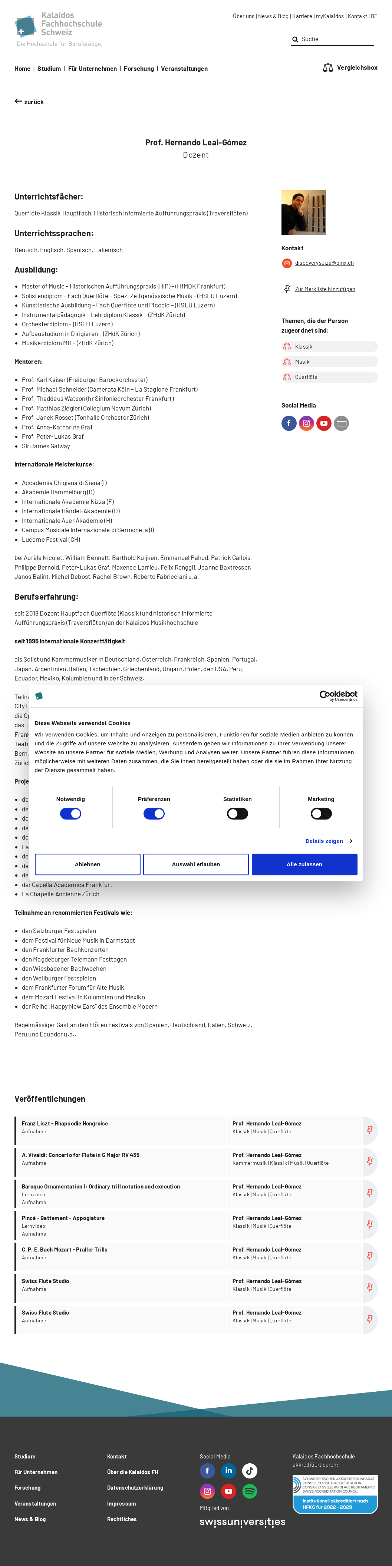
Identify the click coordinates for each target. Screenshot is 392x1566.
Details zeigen (324, 841)
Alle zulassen (304, 864)
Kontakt (357, 16)
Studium (49, 68)
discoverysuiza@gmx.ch (317, 263)
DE (374, 16)
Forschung (139, 68)
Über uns (243, 16)
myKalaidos (330, 16)
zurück (34, 101)
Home (22, 68)
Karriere (302, 16)
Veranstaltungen (184, 68)
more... (197, 1131)
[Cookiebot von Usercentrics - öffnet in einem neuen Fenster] (325, 696)
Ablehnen (87, 864)
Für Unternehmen (92, 68)
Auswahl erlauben (196, 864)
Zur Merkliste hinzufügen (318, 289)
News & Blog (273, 16)
